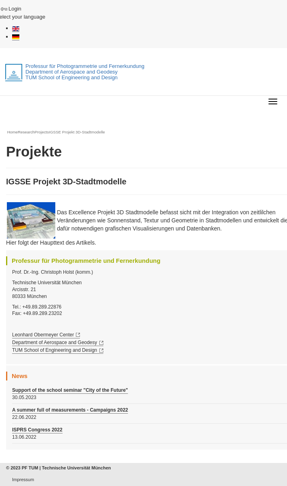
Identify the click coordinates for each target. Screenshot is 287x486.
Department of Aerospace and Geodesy (54, 342)
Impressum (23, 479)
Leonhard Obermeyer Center (43, 335)
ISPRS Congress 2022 (37, 430)
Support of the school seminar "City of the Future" (70, 390)
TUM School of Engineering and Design (54, 350)
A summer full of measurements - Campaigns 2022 (70, 410)
